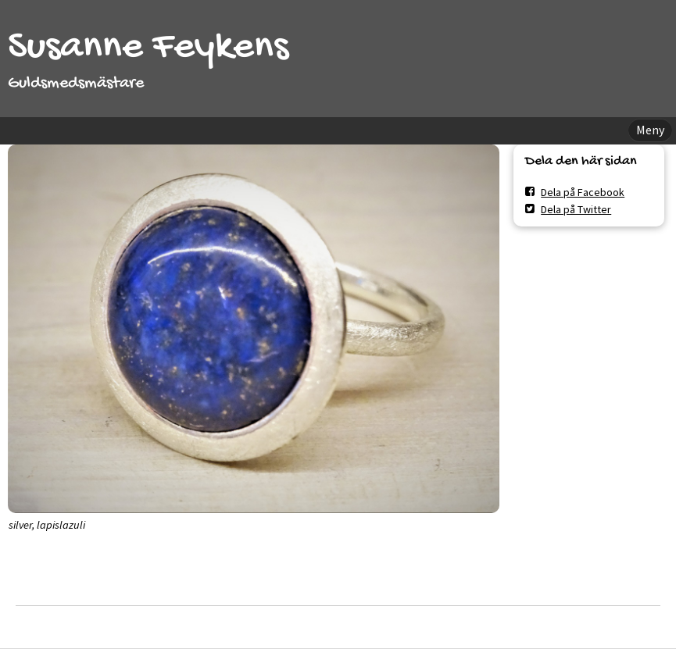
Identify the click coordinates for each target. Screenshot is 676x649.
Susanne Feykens (148, 48)
